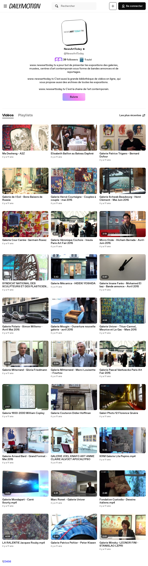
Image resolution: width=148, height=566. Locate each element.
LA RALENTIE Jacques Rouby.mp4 (23, 542)
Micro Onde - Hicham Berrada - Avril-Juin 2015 (122, 242)
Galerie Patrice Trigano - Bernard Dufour (119, 155)
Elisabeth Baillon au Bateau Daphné (72, 153)
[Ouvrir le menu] (5, 6)
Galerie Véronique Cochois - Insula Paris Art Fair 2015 (72, 242)
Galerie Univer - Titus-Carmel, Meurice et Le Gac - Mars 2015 (118, 328)
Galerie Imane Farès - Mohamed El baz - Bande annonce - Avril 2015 (120, 285)
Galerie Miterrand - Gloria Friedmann (24, 370)
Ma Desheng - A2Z (13, 153)
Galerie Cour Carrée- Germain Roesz (24, 240)
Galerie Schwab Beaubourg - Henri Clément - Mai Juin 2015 (120, 198)
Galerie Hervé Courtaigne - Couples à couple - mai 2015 (73, 198)
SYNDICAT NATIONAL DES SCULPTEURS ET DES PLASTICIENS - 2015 (25, 285)
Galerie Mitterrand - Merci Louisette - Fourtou (73, 371)
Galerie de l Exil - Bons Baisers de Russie (22, 198)
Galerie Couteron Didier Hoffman (71, 413)
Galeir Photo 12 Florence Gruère (118, 413)
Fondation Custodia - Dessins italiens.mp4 (117, 501)
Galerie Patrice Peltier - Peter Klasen (73, 542)
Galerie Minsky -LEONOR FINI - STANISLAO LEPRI (118, 544)
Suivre (74, 97)
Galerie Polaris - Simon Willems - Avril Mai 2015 (22, 328)
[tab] (8, 115)
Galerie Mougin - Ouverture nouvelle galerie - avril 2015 (73, 328)
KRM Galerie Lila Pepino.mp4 (117, 456)
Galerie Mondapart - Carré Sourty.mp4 (18, 501)
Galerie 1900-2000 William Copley (23, 413)
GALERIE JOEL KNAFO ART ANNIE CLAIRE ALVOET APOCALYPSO (72, 458)
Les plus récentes (132, 115)
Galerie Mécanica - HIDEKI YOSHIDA (73, 283)
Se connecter (132, 6)
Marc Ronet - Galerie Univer (68, 499)
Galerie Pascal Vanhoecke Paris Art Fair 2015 (120, 371)
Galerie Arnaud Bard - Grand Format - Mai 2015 (24, 458)
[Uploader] (113, 6)
